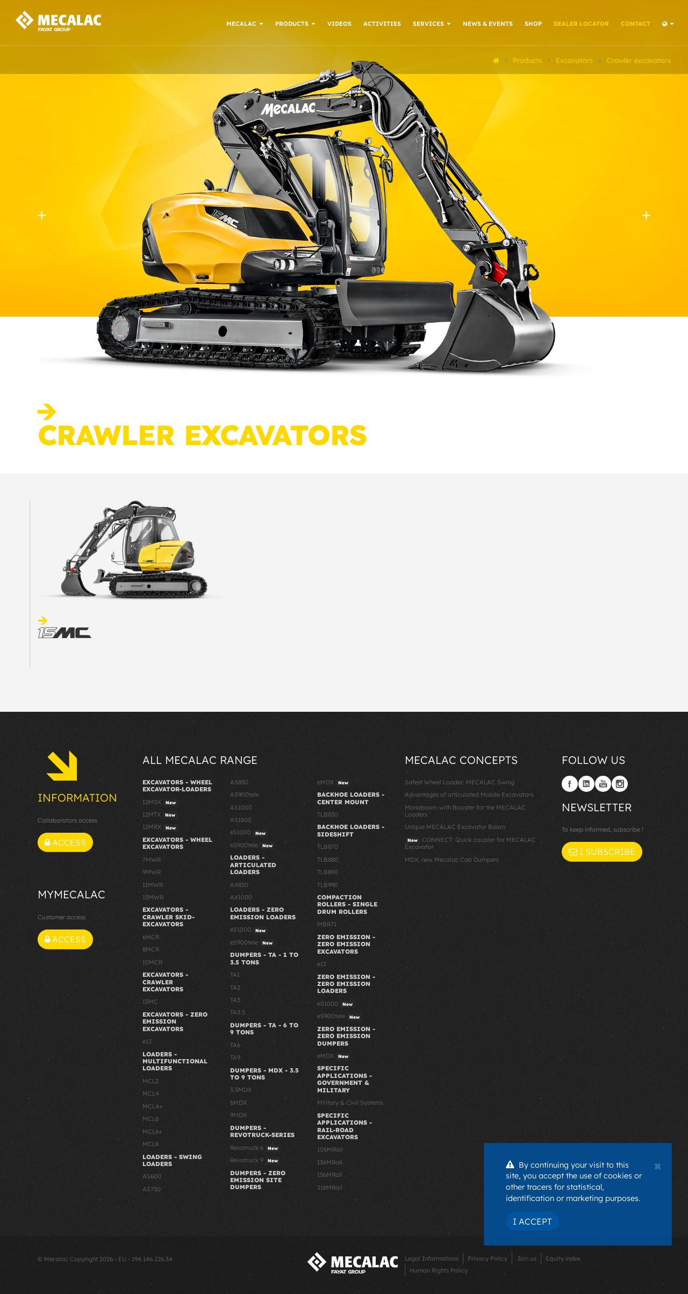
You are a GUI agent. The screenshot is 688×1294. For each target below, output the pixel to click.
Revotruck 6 (255, 1147)
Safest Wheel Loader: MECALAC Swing (459, 781)
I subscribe (602, 850)
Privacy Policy (487, 1257)
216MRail (329, 1186)
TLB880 (327, 858)
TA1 (235, 973)
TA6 (235, 1044)
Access (65, 841)
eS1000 (249, 832)
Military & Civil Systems (350, 1101)
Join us (526, 1257)
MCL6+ (152, 1130)
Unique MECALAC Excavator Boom (455, 826)
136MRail (329, 1161)
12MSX (160, 801)
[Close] (657, 1165)
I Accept (532, 1221)
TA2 (235, 986)
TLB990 (327, 884)
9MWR (151, 871)
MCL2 (150, 1080)
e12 (147, 1040)
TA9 (235, 1056)
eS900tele (252, 844)
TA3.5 (237, 1012)
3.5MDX (241, 1089)
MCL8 (150, 1143)
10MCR (152, 961)
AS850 (239, 781)
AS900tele (244, 793)
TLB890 (327, 871)
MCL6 (150, 1117)
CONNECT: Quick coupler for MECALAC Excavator (470, 842)
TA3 (235, 999)
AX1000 (241, 896)
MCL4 (150, 1093)
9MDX (238, 1114)
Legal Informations (431, 1257)
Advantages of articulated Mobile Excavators (469, 793)
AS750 (151, 1188)
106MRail (330, 1149)
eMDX (334, 781)
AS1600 (241, 819)
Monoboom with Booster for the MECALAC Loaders (465, 810)
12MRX (160, 827)
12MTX (160, 814)
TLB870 (327, 845)
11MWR (152, 884)
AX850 (239, 884)
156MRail (329, 1173)
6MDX (238, 1101)
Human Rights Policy (439, 1269)
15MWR (152, 896)
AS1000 (241, 806)
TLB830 (327, 813)
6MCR (150, 936)
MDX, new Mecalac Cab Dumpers (452, 858)
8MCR (150, 948)
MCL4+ (152, 1105)
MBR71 (326, 923)
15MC (150, 1001)
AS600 (151, 1175)
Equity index (563, 1257)
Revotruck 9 (255, 1159)
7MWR (151, 858)
